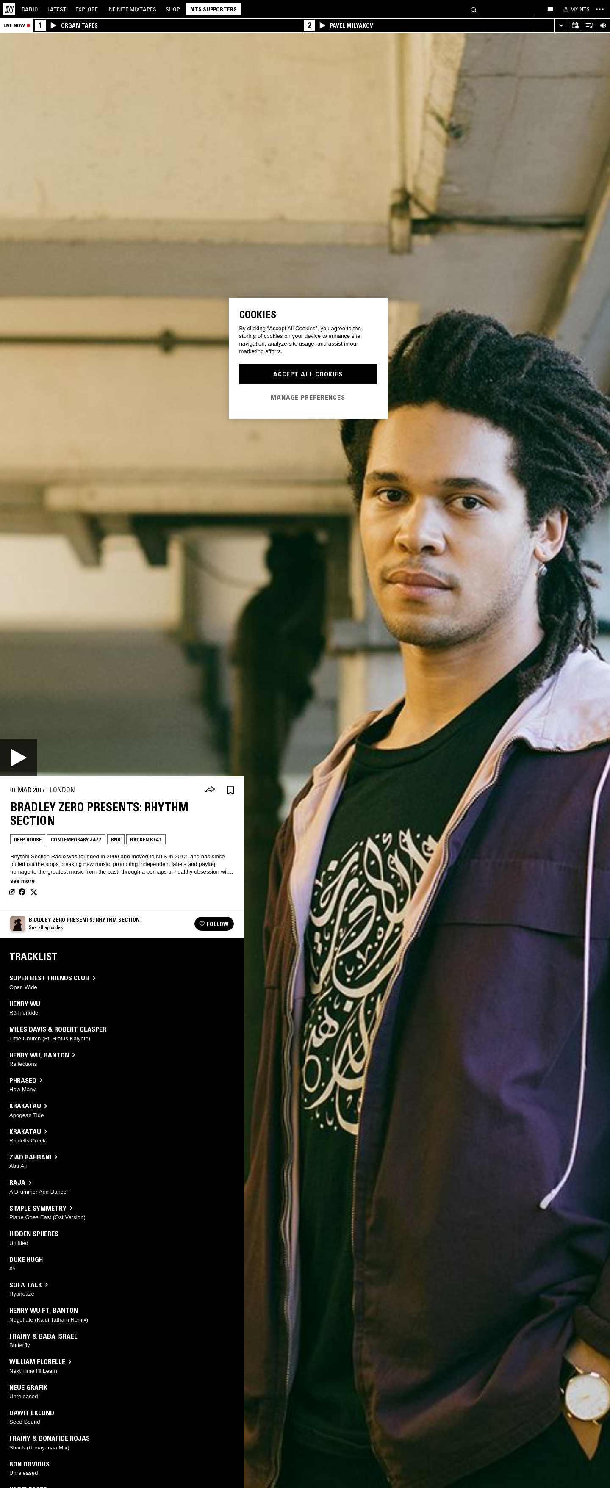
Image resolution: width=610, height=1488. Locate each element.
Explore (86, 9)
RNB (116, 839)
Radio (30, 9)
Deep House (28, 839)
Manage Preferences (308, 397)
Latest (56, 9)
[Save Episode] (230, 790)
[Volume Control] (603, 26)
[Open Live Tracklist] (589, 26)
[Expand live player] (561, 26)
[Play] (18, 757)
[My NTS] (575, 9)
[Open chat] (550, 9)
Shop (173, 9)
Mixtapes (131, 9)
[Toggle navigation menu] (600, 9)
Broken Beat (146, 839)
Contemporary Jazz (76, 839)
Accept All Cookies (308, 374)
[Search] (473, 9)
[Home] (9, 9)
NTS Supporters (213, 9)
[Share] (210, 790)
